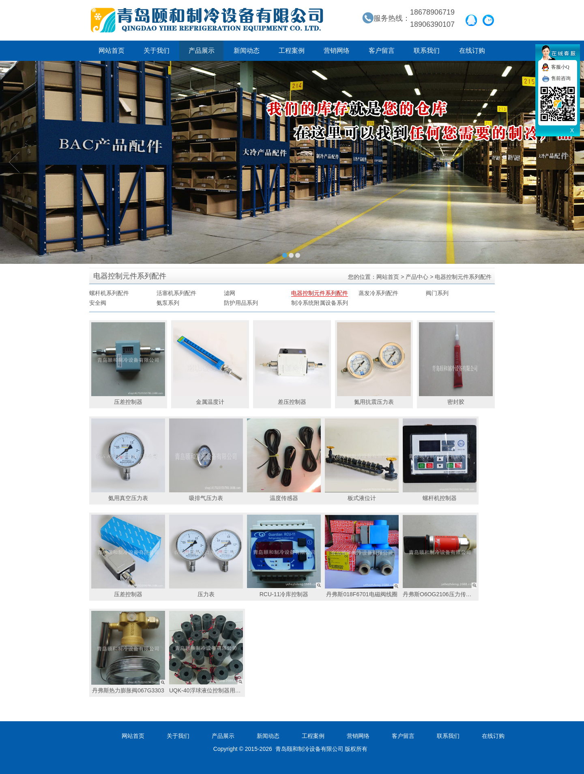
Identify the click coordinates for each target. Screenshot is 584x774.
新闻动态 (247, 50)
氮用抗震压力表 (374, 363)
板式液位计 (362, 459)
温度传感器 (284, 459)
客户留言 (382, 50)
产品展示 (202, 50)
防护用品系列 (241, 303)
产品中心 (417, 277)
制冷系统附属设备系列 (319, 303)
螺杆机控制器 (440, 459)
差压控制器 (292, 363)
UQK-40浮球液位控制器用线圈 (207, 652)
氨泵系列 (168, 303)
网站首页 (112, 50)
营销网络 (337, 50)
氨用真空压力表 (128, 459)
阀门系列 (437, 293)
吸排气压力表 (206, 459)
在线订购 (472, 50)
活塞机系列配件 (176, 293)
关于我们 (157, 50)
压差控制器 (128, 363)
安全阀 (97, 303)
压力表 (206, 556)
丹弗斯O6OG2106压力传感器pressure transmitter (441, 556)
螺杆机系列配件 (109, 293)
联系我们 (427, 50)
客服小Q (560, 67)
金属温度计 (210, 363)
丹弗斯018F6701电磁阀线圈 (362, 556)
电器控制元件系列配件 (319, 293)
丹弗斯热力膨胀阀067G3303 (128, 652)
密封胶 (456, 363)
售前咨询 (561, 78)
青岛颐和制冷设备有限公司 (207, 20)
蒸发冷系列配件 (378, 293)
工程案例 (292, 50)
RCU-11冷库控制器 (284, 556)
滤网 (229, 293)
